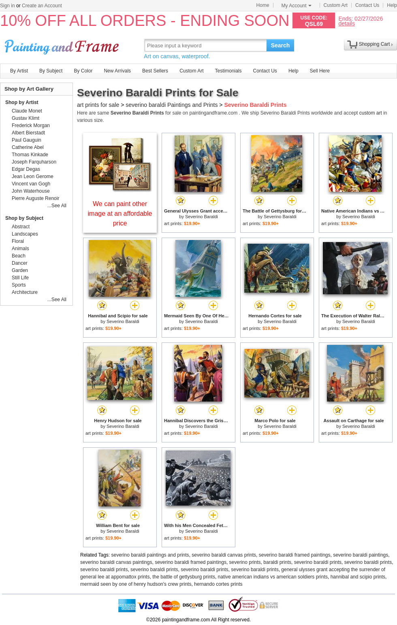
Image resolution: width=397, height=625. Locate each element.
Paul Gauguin (26, 140)
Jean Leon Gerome (32, 176)
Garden (20, 270)
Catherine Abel (28, 147)
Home (262, 5)
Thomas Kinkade (30, 154)
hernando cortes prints (218, 584)
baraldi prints (277, 562)
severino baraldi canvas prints (224, 555)
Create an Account (42, 6)
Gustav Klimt (25, 118)
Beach (19, 256)
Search (280, 45)
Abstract (21, 227)
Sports (19, 285)
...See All (56, 205)
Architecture (25, 292)
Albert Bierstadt (28, 133)
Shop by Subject (24, 218)
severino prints (245, 562)
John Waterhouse (31, 191)
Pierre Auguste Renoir (35, 198)
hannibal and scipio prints (358, 577)
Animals (20, 248)
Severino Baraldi (201, 216)
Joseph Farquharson (34, 162)
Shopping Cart (374, 44)
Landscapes (25, 234)
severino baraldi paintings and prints (150, 555)
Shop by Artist (21, 102)
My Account (297, 6)
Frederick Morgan (31, 125)
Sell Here (320, 71)
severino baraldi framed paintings (295, 555)
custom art (370, 113)
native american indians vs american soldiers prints (273, 577)
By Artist (19, 71)
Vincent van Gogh (31, 184)
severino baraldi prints (318, 562)
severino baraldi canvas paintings (116, 562)
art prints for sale (98, 105)
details (346, 23)
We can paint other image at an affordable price (120, 213)
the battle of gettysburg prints (183, 577)
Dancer (20, 263)
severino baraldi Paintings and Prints (172, 105)
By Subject (50, 71)
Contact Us (367, 5)
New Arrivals (117, 71)
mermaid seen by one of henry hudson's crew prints (135, 584)
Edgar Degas (26, 169)
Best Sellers (155, 71)
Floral (18, 241)
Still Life (20, 278)
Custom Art (336, 5)
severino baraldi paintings (360, 555)
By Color (83, 71)
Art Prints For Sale (63, 45)
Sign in (7, 6)
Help (392, 5)
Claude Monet (27, 111)
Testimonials (228, 71)
